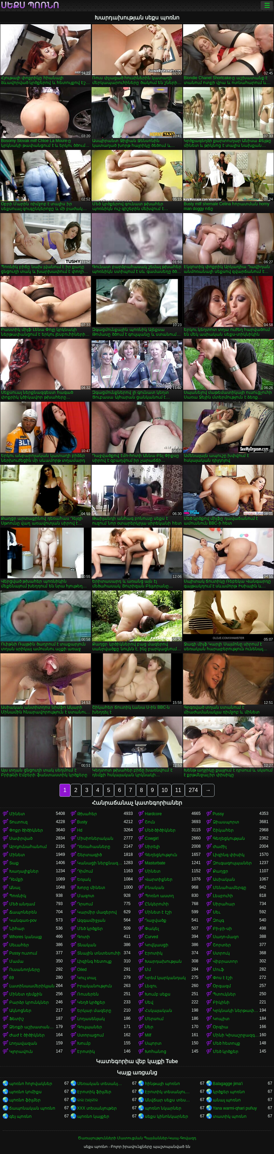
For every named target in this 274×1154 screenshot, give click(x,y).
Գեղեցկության (229, 838)
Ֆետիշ (16, 1018)
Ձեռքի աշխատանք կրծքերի (32, 1027)
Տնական (86, 945)
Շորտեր (222, 945)
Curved (151, 936)
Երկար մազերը (94, 1010)
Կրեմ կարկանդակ (165, 977)
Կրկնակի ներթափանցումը (236, 1010)
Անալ (14, 887)
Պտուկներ (224, 994)
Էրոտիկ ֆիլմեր (94, 1091)
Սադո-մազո (226, 936)
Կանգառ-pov (23, 920)
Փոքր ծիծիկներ (26, 830)
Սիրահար (224, 904)
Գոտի (83, 936)
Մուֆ (218, 969)
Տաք (14, 863)
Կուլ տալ (86, 977)
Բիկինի (221, 1002)
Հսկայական (158, 1010)
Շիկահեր (223, 830)
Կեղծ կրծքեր (91, 1002)
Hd (79, 830)
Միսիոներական (95, 838)
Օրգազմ (222, 986)
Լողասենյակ (91, 1018)
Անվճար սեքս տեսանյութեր (168, 1100)
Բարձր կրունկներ (29, 1002)
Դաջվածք (155, 920)
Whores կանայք (25, 936)
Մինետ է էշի (158, 912)
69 (11, 977)
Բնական (154, 887)
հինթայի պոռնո (162, 1083)
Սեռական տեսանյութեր (100, 1083)
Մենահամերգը (229, 887)
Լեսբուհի (223, 895)
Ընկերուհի (157, 904)
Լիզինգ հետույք (94, 961)
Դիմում (85, 871)
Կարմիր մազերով (97, 912)
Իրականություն (94, 986)
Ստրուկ (221, 953)
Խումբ (84, 1043)
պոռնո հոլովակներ (30, 1083)
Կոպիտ (221, 1018)
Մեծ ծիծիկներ (160, 830)
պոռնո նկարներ (163, 1108)
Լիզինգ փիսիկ (229, 854)
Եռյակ (84, 879)
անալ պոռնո (227, 1100)
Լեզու (151, 986)
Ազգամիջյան (91, 920)
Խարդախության (163, 961)
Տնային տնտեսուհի (99, 953)
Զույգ (218, 920)
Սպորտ (153, 1043)
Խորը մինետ (91, 887)
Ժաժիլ (220, 846)
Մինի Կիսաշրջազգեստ (236, 1035)
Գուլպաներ (89, 1027)
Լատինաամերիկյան (32, 986)
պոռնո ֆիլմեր (25, 1100)
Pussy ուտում (23, 953)
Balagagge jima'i (228, 1083)
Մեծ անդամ (22, 904)
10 (165, 790)
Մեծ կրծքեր (90, 928)
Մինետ (17, 813)
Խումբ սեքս (157, 994)
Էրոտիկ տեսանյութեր (168, 1091)
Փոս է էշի (223, 977)
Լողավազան (23, 1043)
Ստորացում (90, 1035)
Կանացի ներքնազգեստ (100, 863)
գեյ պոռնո (20, 1116)
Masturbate (155, 863)
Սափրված (20, 838)
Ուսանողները (24, 969)
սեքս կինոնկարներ (166, 1116)
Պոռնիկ (17, 895)
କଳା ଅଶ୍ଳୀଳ (87, 1100)
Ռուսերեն (88, 994)
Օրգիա (220, 1027)
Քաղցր (220, 871)
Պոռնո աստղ (159, 895)
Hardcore (153, 813)
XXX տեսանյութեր (97, 1108)
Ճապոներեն (23, 912)
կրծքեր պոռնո (229, 1091)
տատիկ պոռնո (230, 1116)
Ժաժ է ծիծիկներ (27, 1035)
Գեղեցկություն (161, 854)
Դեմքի (16, 879)
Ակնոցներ (20, 1010)
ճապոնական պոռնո (32, 1108)
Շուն (150, 822)
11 (178, 790)
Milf (148, 1035)
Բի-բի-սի (222, 928)
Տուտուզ (18, 822)
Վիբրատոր (225, 961)
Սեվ (149, 1002)
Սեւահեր (19, 945)
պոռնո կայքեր (93, 1116)
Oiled (82, 969)
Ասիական (224, 879)
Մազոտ (85, 895)
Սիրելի (152, 846)
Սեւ (216, 912)
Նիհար (17, 928)
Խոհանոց (155, 1051)
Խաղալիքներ (24, 871)
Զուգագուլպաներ (232, 863)
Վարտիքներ (159, 879)
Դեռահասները (93, 846)
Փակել (152, 928)
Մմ (148, 969)
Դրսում (85, 904)
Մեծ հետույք (226, 1043)
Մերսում (154, 1018)
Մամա (16, 961)
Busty (82, 822)
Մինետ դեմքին (25, 994)
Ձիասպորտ (226, 822)
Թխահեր (87, 813)
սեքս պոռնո (30, 5)
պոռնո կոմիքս (25, 1091)
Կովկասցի (156, 945)
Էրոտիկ (154, 953)
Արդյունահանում (28, 846)
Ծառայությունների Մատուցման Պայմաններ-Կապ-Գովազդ (137, 1138)
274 (193, 790)
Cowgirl (152, 838)
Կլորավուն (21, 1051)
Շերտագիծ (89, 854)
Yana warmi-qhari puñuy (235, 1108)
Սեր (149, 1027)
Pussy (218, 813)
